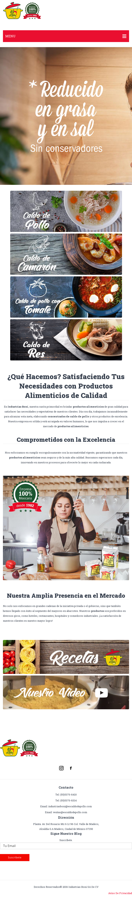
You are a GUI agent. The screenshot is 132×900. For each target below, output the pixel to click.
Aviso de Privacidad (120, 893)
